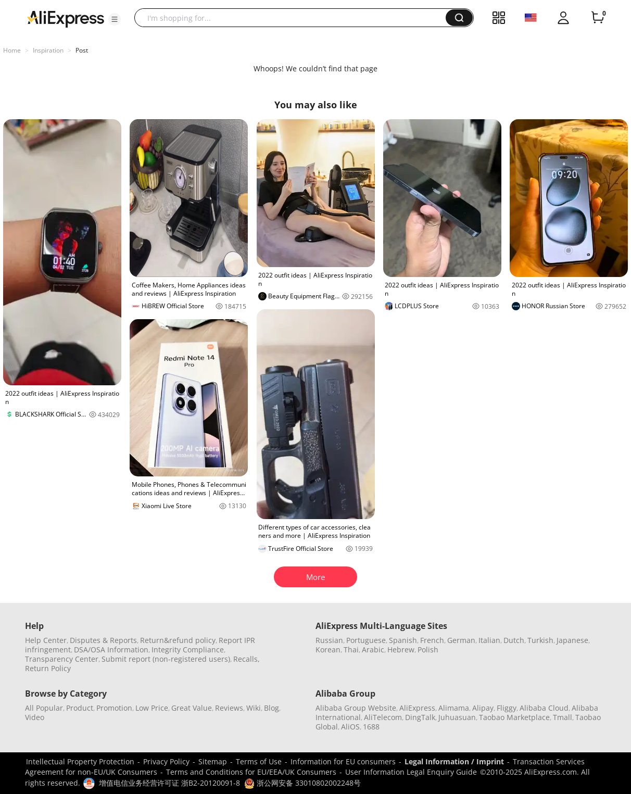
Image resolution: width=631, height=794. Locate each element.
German (461, 640)
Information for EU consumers (343, 761)
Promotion (114, 708)
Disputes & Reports (103, 640)
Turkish (540, 640)
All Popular (44, 708)
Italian (489, 640)
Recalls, (246, 659)
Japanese (572, 640)
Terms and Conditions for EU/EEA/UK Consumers (251, 772)
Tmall (562, 717)
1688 (371, 727)
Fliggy (506, 708)
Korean (328, 649)
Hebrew (400, 649)
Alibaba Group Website (356, 708)
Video (34, 717)
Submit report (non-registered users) (166, 659)
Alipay (483, 708)
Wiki (253, 708)
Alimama (453, 708)
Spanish (403, 640)
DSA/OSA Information (111, 649)
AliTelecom (383, 717)
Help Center (46, 640)
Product (79, 708)
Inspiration (48, 50)
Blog (271, 708)
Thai (351, 649)
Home (12, 50)
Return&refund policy (178, 640)
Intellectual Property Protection (80, 761)
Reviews (229, 708)
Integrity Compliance (188, 649)
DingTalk (420, 717)
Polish (428, 649)
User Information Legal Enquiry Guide (411, 772)
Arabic (373, 649)
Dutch (513, 640)
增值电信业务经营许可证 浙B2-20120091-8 (169, 783)
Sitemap (212, 761)
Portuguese (366, 640)
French (432, 640)
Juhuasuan (457, 717)
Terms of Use (259, 761)
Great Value (191, 708)
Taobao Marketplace (514, 717)
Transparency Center (61, 659)
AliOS (350, 727)
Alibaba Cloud (544, 708)
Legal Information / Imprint (454, 761)
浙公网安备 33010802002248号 (302, 783)
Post (81, 50)
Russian (329, 640)
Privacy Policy (166, 761)
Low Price (151, 708)
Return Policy (48, 668)
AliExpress (417, 708)
